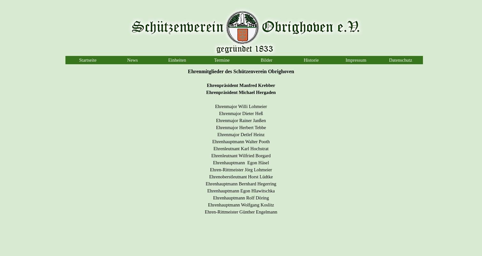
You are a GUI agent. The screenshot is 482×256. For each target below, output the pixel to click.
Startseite (88, 60)
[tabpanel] (241, 145)
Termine (222, 60)
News (132, 60)
